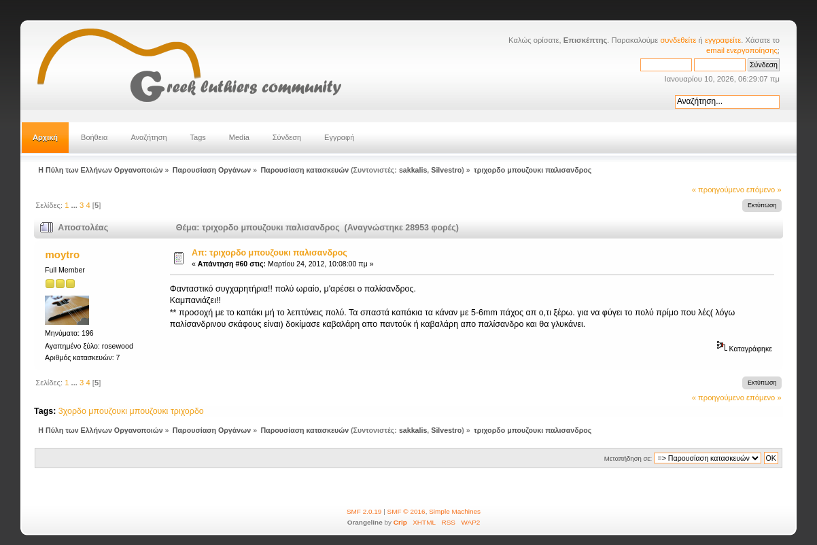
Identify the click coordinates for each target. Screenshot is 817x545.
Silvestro (446, 170)
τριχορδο (187, 411)
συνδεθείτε (678, 40)
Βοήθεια (94, 137)
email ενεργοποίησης (742, 50)
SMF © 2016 (406, 511)
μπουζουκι (149, 411)
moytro (63, 254)
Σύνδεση (287, 137)
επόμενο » (764, 190)
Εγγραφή (339, 137)
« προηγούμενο (718, 190)
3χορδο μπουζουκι (92, 411)
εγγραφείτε (723, 40)
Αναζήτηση (149, 137)
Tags (198, 137)
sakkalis (413, 170)
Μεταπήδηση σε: (628, 458)
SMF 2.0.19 (364, 511)
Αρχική (45, 137)
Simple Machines (455, 511)
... (75, 205)
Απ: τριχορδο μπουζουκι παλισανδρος (269, 253)
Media (239, 137)
